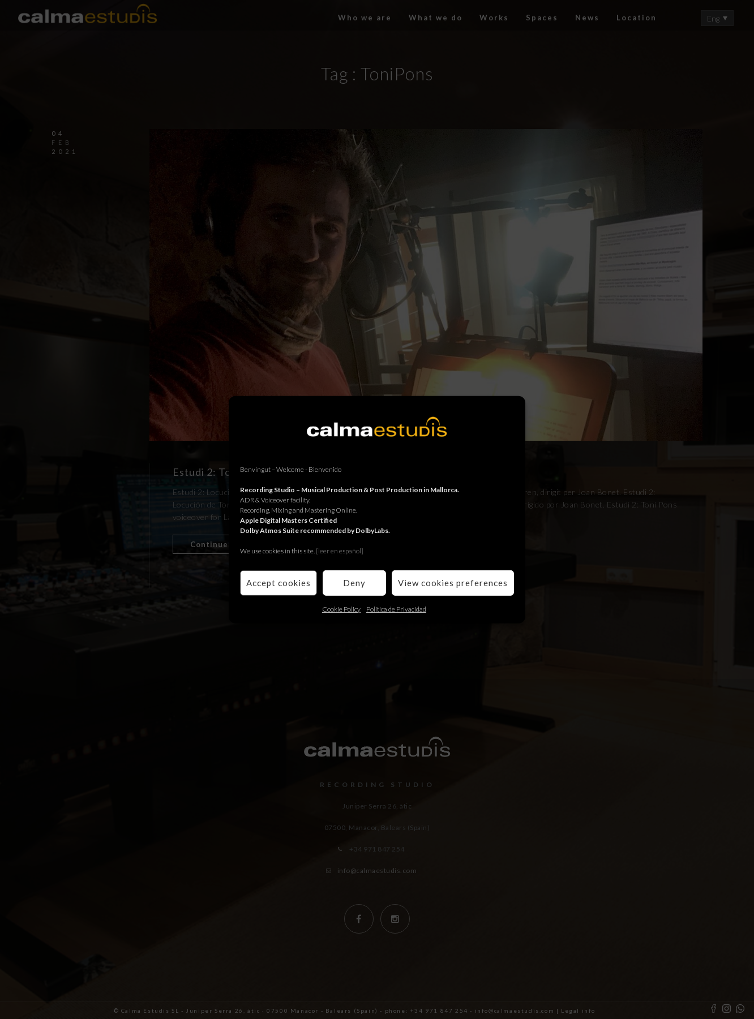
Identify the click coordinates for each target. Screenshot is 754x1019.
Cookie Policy (341, 608)
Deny (354, 583)
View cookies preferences (453, 583)
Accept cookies (278, 583)
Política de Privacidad (396, 608)
